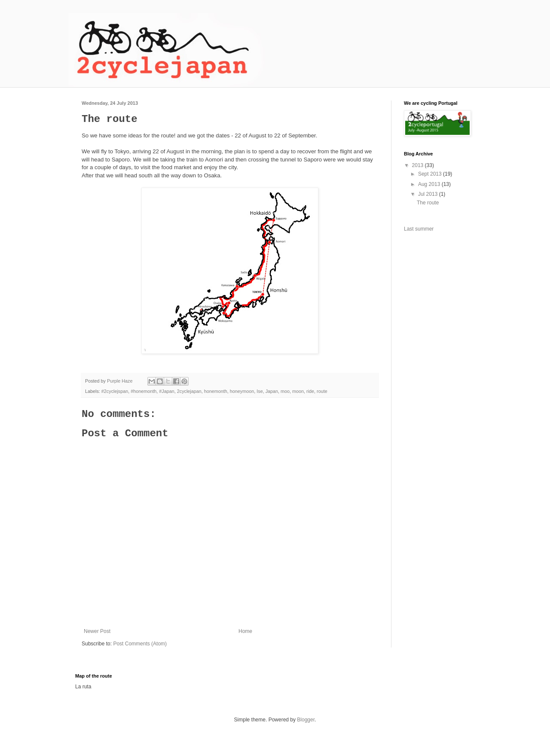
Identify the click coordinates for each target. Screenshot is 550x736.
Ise (260, 391)
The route (428, 203)
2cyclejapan (189, 391)
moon (298, 391)
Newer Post (97, 631)
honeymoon (242, 391)
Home (245, 631)
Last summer (419, 229)
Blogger (306, 720)
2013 (418, 165)
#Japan (166, 391)
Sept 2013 (430, 174)
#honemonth (143, 391)
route (322, 391)
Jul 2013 (428, 194)
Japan (272, 391)
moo (285, 391)
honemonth (215, 391)
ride (310, 391)
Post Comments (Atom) (140, 644)
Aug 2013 (430, 184)
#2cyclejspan (114, 391)
